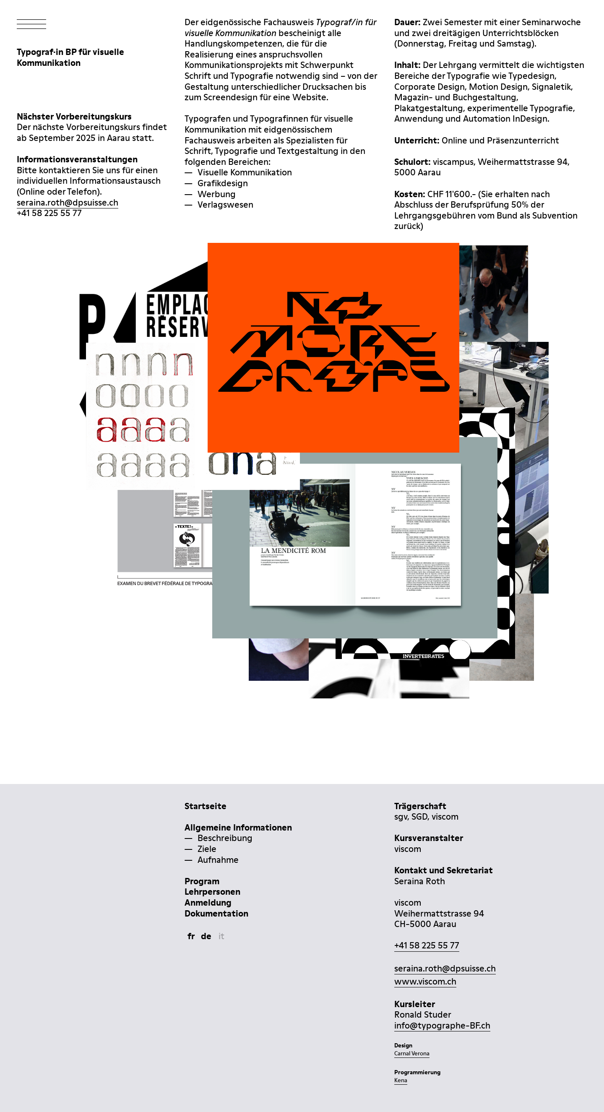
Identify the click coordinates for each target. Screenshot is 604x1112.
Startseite (205, 806)
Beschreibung (225, 838)
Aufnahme (218, 859)
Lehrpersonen (212, 891)
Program (202, 881)
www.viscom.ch (425, 981)
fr (191, 936)
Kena (400, 1080)
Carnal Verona (412, 1053)
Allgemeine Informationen (238, 827)
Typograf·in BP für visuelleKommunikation (70, 57)
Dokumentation (216, 913)
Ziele (207, 849)
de (206, 936)
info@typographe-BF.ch (442, 1025)
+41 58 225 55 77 (426, 945)
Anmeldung (208, 902)
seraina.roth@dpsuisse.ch (67, 202)
